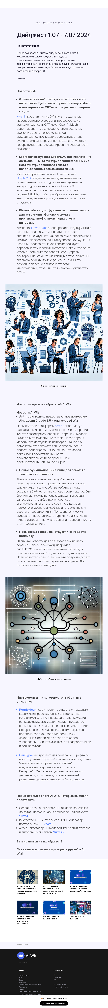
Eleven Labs (39, 228)
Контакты (22, 982)
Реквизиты (23, 987)
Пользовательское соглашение (30, 992)
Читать (24, 816)
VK (54, 975)
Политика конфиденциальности (30, 985)
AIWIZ (58, 426)
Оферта (21, 989)
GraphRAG (24, 178)
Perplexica (27, 709)
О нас (21, 980)
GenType (25, 755)
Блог (20, 978)
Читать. (47, 824)
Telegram (57, 977)
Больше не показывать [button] (54, 1003)
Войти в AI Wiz (24, 975)
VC (55, 980)
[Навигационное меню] (104, 4)
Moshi (21, 116)
